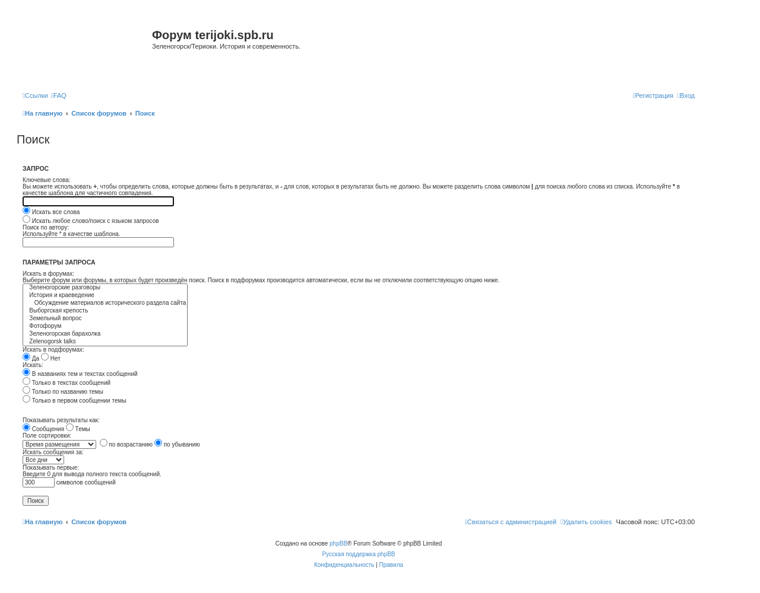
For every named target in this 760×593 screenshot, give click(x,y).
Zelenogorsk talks (105, 342)
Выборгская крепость (105, 311)
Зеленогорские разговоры (105, 288)
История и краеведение (105, 295)
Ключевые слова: (47, 180)
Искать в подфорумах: (53, 349)
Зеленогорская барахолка (105, 334)
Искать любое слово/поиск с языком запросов (91, 221)
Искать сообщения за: (53, 452)
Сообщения (43, 429)
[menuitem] (58, 95)
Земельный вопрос (105, 319)
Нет (51, 358)
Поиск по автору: (46, 227)
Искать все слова (51, 212)
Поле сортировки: (47, 435)
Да (31, 358)
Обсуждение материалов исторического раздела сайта (105, 303)
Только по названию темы (63, 391)
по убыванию (177, 444)
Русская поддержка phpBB (358, 554)
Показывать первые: (51, 467)
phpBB (338, 543)
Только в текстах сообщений (66, 383)
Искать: (33, 365)
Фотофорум (105, 326)
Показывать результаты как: (61, 420)
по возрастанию (126, 444)
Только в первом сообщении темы (74, 400)
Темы (78, 429)
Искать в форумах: (48, 273)
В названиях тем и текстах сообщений (80, 374)
